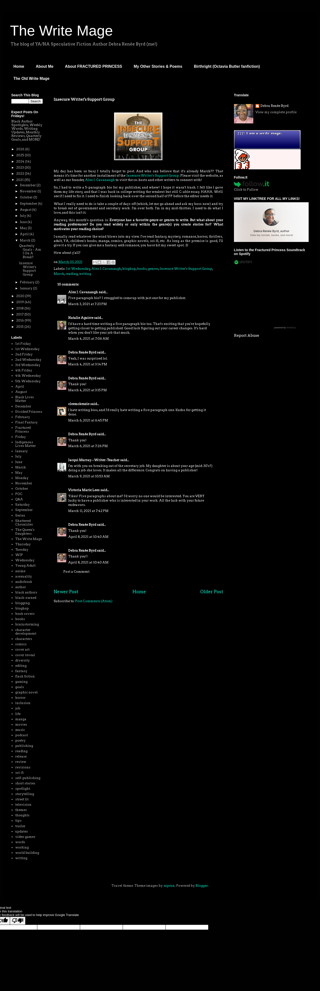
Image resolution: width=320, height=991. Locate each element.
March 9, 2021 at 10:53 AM (89, 476)
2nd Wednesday (28, 359)
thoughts (22, 815)
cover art (22, 649)
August (26, 209)
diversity (22, 660)
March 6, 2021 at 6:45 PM (88, 420)
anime (20, 571)
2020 (20, 296)
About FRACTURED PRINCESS (93, 66)
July (23, 216)
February (27, 282)
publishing (24, 746)
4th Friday (23, 370)
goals (19, 687)
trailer (20, 826)
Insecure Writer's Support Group (152, 175)
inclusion (22, 703)
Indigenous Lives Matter (25, 444)
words (20, 842)
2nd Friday (24, 354)
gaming (21, 681)
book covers (25, 614)
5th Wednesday (28, 381)
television (23, 804)
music (20, 730)
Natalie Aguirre (80, 318)
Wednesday (25, 560)
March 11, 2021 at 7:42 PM (88, 511)
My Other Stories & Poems (158, 66)
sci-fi (19, 772)
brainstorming (27, 624)
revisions (22, 767)
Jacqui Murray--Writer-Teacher (93, 460)
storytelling (24, 794)
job (17, 708)
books (142, 268)
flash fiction (25, 676)
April (24, 234)
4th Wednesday (28, 375)
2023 (20, 167)
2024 (20, 161)
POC (18, 494)
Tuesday (21, 549)
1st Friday (23, 343)
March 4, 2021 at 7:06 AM (88, 338)
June (24, 222)
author (20, 587)
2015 (20, 327)
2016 (20, 320)
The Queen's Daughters (25, 531)
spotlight (22, 788)
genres (153, 268)
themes (21, 810)
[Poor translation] (17, 921)
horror (20, 697)
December (28, 185)
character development (25, 632)
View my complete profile (276, 112)
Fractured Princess (23, 429)
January (26, 288)
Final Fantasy (26, 422)
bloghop (129, 268)
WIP (19, 555)
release (21, 756)
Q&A (19, 499)
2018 (20, 308)
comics (21, 644)
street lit (22, 799)
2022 (20, 173)
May (24, 228)
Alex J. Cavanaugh (100, 180)
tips (18, 820)
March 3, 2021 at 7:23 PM (87, 304)
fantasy (21, 671)
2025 (20, 155)
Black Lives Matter (24, 399)
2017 (20, 314)
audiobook (23, 582)
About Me (44, 66)
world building (27, 853)
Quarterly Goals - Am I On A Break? (30, 251)
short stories (25, 783)
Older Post (211, 591)
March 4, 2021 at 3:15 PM (87, 390)
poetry (20, 740)
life (18, 714)
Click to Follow (246, 189)
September (29, 203)
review (20, 762)
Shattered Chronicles (24, 522)
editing (21, 666)
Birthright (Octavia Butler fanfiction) (227, 66)
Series (20, 515)
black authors (26, 592)
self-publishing (27, 778)
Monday (22, 478)
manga (20, 719)
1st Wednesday (78, 268)
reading (71, 274)
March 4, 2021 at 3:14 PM (87, 364)
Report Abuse (246, 335)
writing (85, 274)
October (26, 197)
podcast (21, 735)
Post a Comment (76, 571)
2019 (20, 302)
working (22, 847)
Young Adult (25, 565)
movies (21, 724)
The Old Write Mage (32, 78)
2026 (20, 149)
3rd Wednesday (27, 365)
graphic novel (26, 692)
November (28, 191)
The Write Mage (61, 31)
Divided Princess (28, 411)
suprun (169, 885)
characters (23, 639)
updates (21, 831)
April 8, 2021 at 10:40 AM (88, 537)
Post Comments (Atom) (93, 601)
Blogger (202, 885)
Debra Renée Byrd (82, 352)
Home (19, 66)
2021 (20, 180)
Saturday (22, 504)
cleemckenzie (78, 404)
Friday (20, 437)
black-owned (25, 598)
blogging (22, 603)
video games (25, 837)
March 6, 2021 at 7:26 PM (88, 446)
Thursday (23, 544)
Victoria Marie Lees (84, 490)
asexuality (23, 576)
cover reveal (25, 655)
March (59, 274)
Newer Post (66, 591)
